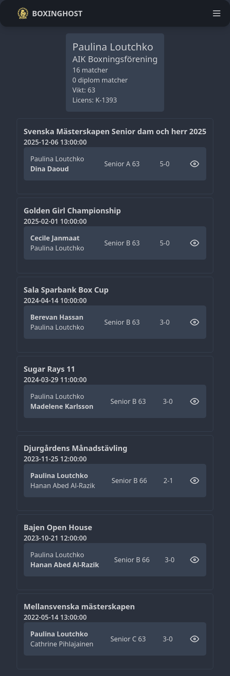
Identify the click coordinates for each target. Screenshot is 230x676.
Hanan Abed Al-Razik (62, 485)
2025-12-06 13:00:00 (55, 142)
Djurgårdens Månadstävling (76, 448)
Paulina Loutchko (57, 158)
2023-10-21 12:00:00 (55, 538)
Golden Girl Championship (72, 210)
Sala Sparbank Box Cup (66, 290)
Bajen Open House (58, 527)
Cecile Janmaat (55, 238)
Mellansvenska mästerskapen (79, 606)
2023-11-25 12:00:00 (55, 458)
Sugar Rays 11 (49, 369)
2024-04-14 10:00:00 (55, 300)
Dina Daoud (49, 168)
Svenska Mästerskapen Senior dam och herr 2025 (115, 131)
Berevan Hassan (56, 317)
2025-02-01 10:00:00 (55, 221)
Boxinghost (49, 13)
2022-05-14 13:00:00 (55, 617)
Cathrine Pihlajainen (61, 643)
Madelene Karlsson (61, 406)
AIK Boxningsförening (115, 59)
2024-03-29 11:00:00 (55, 379)
